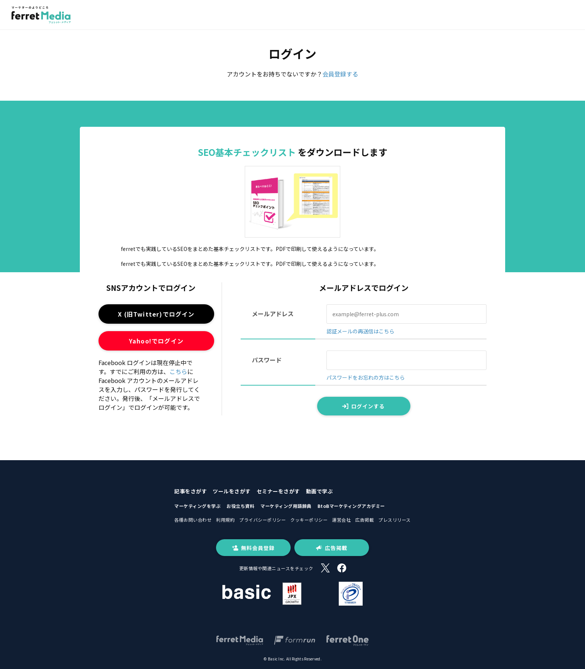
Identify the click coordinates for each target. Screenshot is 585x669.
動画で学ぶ (319, 491)
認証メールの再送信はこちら (360, 331)
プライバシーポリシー (262, 519)
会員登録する (340, 73)
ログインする (363, 406)
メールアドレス (273, 313)
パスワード (267, 359)
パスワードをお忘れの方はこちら (365, 377)
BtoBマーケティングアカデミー (351, 506)
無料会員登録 (253, 548)
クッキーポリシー (309, 519)
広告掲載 (364, 519)
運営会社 (341, 519)
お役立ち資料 (240, 506)
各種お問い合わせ (193, 519)
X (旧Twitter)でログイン (156, 314)
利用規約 (225, 519)
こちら (178, 371)
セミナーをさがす (278, 491)
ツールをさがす (232, 491)
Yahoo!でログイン (156, 340)
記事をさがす (190, 491)
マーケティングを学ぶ (197, 506)
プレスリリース (394, 519)
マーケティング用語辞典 (286, 506)
